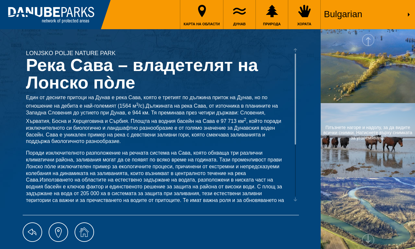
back (32, 232)
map (58, 232)
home (84, 232)
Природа (272, 24)
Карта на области (202, 24)
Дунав (239, 24)
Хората (304, 24)
